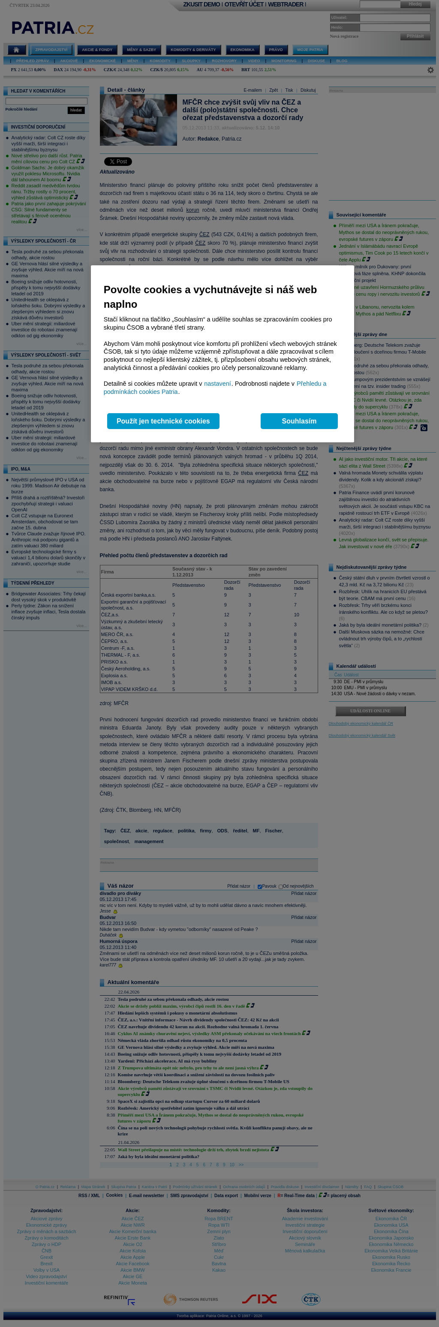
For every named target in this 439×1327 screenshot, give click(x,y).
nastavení (217, 383)
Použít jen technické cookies (163, 421)
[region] (222, 353)
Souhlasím (299, 421)
